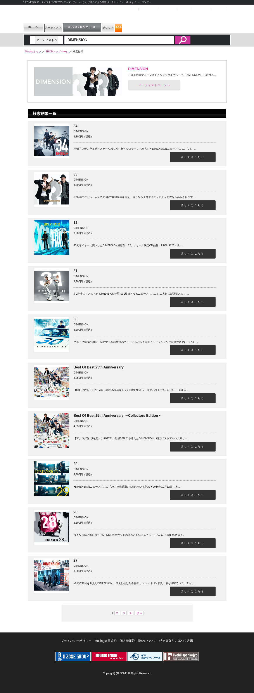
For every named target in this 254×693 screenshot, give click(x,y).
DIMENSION (138, 69)
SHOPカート (200, 9)
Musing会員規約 (106, 641)
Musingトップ (33, 51)
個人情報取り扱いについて (138, 641)
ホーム (33, 27)
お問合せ (219, 9)
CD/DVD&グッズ (95, 27)
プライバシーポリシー (76, 641)
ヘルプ (184, 9)
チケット (127, 27)
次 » (139, 613)
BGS (149, 27)
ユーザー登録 (148, 9)
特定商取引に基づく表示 (176, 641)
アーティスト (59, 27)
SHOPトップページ (57, 51)
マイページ (167, 9)
